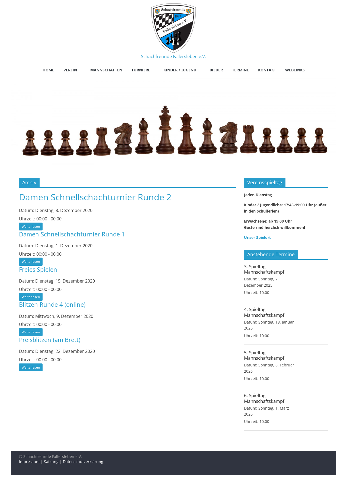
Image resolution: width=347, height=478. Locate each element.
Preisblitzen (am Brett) (49, 339)
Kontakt (267, 69)
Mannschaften (106, 69)
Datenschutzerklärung (83, 461)
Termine (240, 69)
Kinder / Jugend (179, 69)
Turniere (140, 69)
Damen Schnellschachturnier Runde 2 (95, 197)
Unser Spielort (257, 237)
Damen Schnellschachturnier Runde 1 (72, 234)
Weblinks (295, 69)
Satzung (51, 461)
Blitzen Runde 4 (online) (52, 304)
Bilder (216, 69)
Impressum (29, 461)
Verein (70, 69)
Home (48, 69)
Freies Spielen (38, 269)
